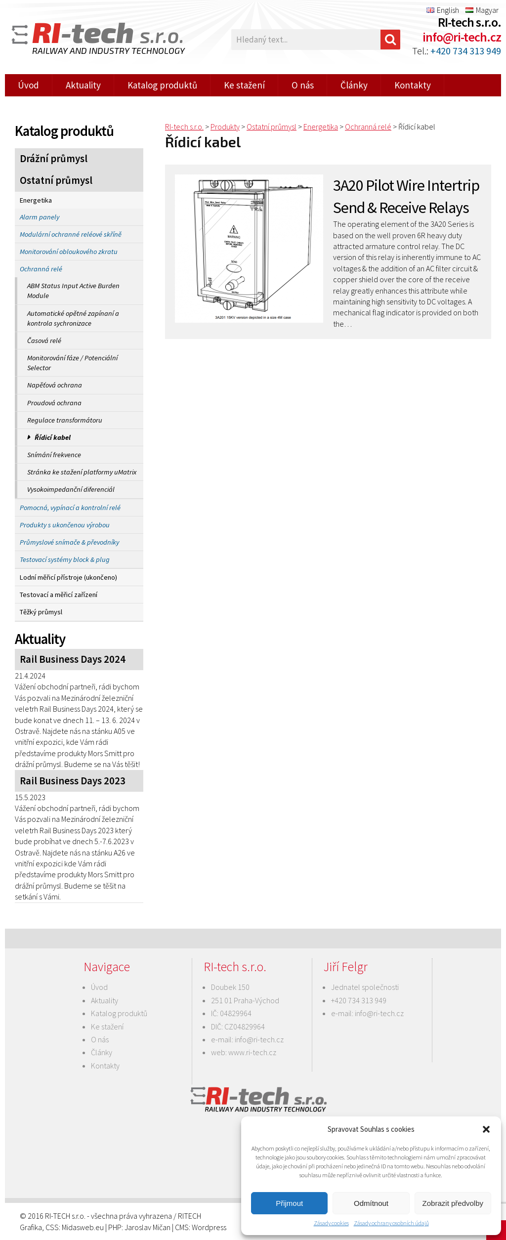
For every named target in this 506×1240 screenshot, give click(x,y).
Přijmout (289, 1203)
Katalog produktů (162, 85)
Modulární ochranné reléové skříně (71, 234)
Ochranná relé (41, 268)
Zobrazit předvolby (452, 1203)
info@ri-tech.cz (461, 37)
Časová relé (44, 340)
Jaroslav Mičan (147, 1227)
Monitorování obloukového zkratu (69, 251)
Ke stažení (244, 85)
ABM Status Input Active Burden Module (73, 290)
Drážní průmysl (53, 158)
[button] (486, 1129)
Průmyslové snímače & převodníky (69, 542)
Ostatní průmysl (56, 180)
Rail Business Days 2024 (73, 659)
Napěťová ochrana (54, 385)
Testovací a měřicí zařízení (58, 594)
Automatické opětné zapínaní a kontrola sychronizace (73, 318)
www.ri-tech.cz (252, 1052)
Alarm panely (39, 217)
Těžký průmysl (41, 611)
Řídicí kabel (53, 437)
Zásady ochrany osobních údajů (391, 1223)
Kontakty (412, 85)
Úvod (28, 85)
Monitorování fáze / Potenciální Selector (72, 362)
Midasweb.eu (83, 1227)
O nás (303, 85)
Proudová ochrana (54, 402)
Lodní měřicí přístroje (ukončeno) (68, 577)
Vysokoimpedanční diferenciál (71, 489)
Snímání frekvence (54, 454)
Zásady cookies (331, 1223)
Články (354, 85)
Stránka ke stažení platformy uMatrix (81, 472)
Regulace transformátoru (64, 420)
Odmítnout (371, 1203)
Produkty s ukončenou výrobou (65, 524)
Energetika (36, 200)
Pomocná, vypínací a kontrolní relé (70, 507)
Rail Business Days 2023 (73, 780)
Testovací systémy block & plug (65, 559)
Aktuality (83, 85)
